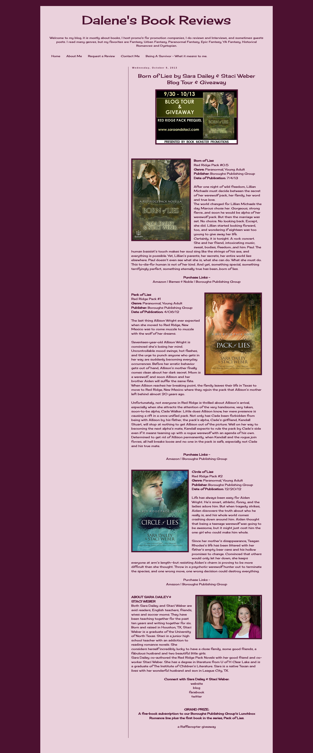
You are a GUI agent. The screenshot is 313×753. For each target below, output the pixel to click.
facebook (196, 692)
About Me (74, 56)
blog (196, 688)
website (197, 683)
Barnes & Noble (181, 282)
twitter (196, 696)
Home (55, 56)
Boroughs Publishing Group (218, 282)
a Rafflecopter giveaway (197, 727)
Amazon (159, 282)
